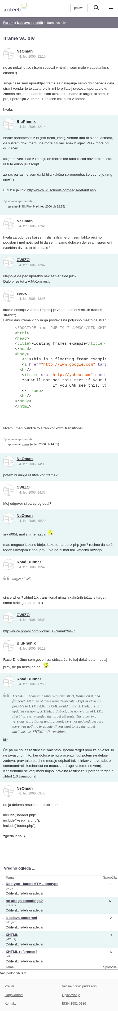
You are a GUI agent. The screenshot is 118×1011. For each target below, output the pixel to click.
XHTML (12, 935)
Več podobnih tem (13, 973)
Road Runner (29, 562)
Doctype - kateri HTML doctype (32, 884)
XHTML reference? (21, 952)
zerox (22, 293)
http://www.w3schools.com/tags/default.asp (61, 190)
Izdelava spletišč (31, 893)
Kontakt (10, 1003)
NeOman (25, 51)
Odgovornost (14, 995)
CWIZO (23, 260)
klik (5, 740)
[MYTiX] (11, 939)
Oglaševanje (71, 995)
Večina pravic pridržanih (79, 986)
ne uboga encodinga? (24, 901)
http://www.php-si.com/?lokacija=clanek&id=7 (39, 631)
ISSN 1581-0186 (74, 1003)
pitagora (11, 922)
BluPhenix (26, 121)
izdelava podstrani (21, 918)
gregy (9, 888)
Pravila (10, 986)
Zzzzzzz (11, 905)
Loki (8, 956)
